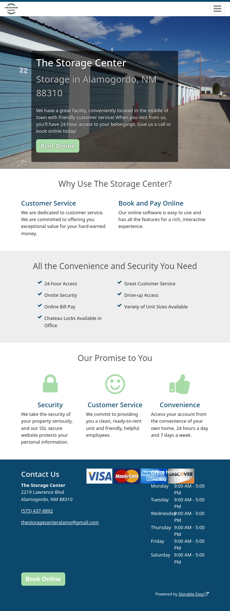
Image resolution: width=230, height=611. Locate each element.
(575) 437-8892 (37, 510)
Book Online (43, 579)
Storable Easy (193, 594)
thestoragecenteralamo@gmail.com (60, 522)
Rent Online (58, 146)
